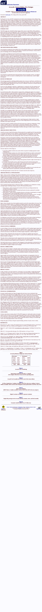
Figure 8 (21, 401)
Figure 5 (21, 387)
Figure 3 (21, 377)
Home (8, 407)
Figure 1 (21, 368)
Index (34, 407)
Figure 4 (21, 382)
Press (24, 407)
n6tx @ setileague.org (31, 11)
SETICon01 (8, 14)
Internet (31, 407)
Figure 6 (21, 393)
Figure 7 (21, 397)
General (11, 407)
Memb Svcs (15, 407)
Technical (27, 407)
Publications (20, 407)
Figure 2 (21, 372)
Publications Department (13, 4)
